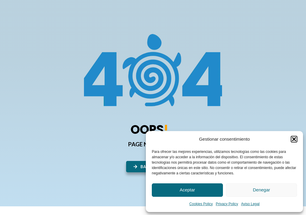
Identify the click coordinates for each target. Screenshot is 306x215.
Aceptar (187, 189)
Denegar (261, 189)
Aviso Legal (250, 204)
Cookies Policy (201, 204)
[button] (294, 139)
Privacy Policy (227, 204)
